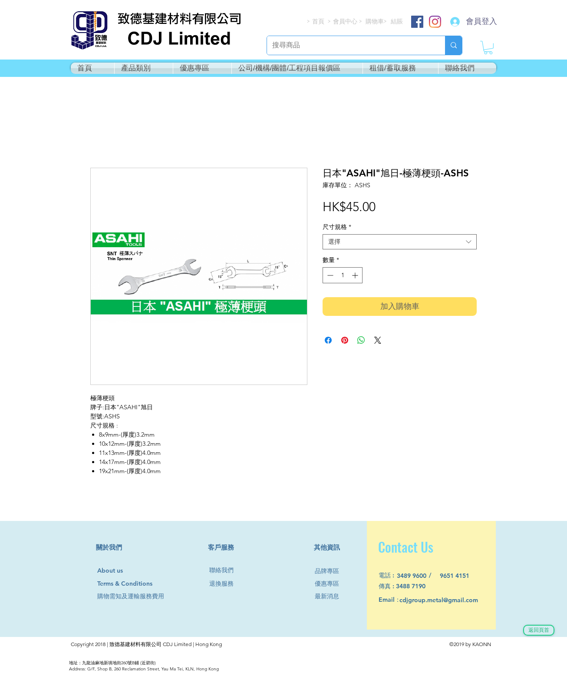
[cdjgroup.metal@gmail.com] (450, 600)
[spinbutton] (342, 275)
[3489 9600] (416, 576)
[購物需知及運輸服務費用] (140, 596)
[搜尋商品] (349, 45)
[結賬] (397, 21)
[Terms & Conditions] (133, 584)
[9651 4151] (459, 576)
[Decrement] (329, 275)
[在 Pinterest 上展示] (345, 340)
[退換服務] (225, 584)
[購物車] (375, 21)
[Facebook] (417, 22)
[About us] (114, 571)
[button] (488, 47)
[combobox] (400, 241)
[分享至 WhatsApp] (361, 340)
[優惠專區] (330, 584)
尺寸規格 (337, 227)
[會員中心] (346, 21)
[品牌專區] (330, 571)
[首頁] (318, 21)
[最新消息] (330, 596)
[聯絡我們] (225, 570)
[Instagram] (435, 22)
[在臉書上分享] (328, 340)
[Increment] (355, 275)
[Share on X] (378, 340)
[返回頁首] (538, 630)
